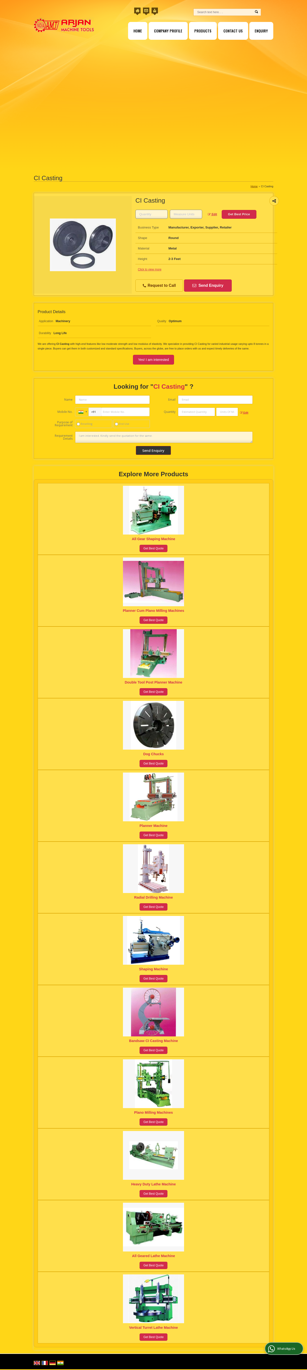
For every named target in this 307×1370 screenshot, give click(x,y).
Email (171, 399)
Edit (212, 214)
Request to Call (159, 285)
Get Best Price (239, 214)
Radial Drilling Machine (153, 897)
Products (202, 30)
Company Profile (168, 30)
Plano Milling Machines (153, 1112)
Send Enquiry (207, 285)
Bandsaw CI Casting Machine (153, 1041)
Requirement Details (64, 437)
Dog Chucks (153, 754)
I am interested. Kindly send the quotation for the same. (163, 437)
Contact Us (233, 30)
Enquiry (261, 30)
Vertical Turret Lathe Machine (153, 1328)
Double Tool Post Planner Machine (153, 682)
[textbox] (186, 214)
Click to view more (149, 269)
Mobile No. (65, 412)
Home (137, 30)
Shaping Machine (153, 969)
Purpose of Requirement (64, 424)
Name (68, 399)
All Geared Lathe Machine (153, 1256)
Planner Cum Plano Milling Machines (153, 611)
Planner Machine (153, 826)
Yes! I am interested (153, 360)
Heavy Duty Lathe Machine (153, 1184)
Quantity (169, 412)
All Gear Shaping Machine (153, 539)
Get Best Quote (153, 548)
